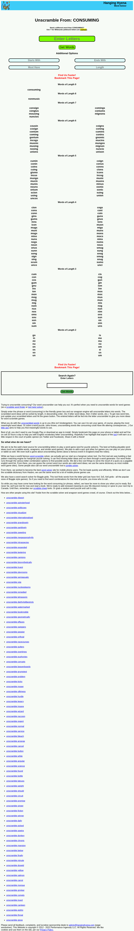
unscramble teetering (16, 552)
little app (5, 428)
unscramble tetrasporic (16, 597)
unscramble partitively (16, 527)
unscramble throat (14, 915)
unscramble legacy (15, 701)
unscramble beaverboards (18, 667)
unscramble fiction (14, 811)
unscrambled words (30, 423)
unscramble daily (14, 821)
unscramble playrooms (16, 572)
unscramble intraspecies (17, 542)
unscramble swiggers (16, 627)
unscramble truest (14, 567)
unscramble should (15, 791)
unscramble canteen (15, 905)
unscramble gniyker (15, 890)
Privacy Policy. (47, 930)
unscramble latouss (15, 781)
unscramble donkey (15, 836)
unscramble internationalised (19, 517)
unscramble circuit (14, 796)
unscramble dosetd (15, 865)
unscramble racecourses (17, 642)
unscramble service (15, 731)
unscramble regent (15, 721)
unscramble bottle (14, 776)
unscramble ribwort (15, 498)
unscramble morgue (15, 885)
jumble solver (72, 465)
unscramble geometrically (18, 617)
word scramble (37, 456)
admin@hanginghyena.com (81, 925)
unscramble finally (14, 855)
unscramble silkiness (16, 691)
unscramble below (14, 850)
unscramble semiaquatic (17, 577)
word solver (46, 470)
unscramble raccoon (15, 716)
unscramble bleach (15, 736)
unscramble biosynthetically (19, 562)
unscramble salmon (15, 875)
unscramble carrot (14, 880)
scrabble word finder (15, 407)
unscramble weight (15, 786)
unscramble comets (15, 895)
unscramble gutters (15, 647)
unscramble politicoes (16, 508)
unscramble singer (14, 806)
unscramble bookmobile (17, 612)
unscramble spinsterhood (18, 503)
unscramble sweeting (16, 532)
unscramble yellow (15, 870)
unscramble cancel (15, 746)
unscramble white (14, 756)
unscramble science (15, 766)
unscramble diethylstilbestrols (20, 602)
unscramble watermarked (18, 607)
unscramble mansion (16, 845)
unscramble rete (13, 582)
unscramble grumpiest (16, 672)
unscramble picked (15, 826)
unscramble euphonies (16, 657)
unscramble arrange (15, 741)
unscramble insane (15, 706)
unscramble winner (15, 816)
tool (115, 434)
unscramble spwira (15, 831)
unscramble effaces (15, 622)
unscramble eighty (14, 910)
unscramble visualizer (16, 513)
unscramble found (14, 771)
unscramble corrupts (15, 662)
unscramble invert (14, 900)
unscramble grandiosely (17, 522)
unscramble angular (15, 761)
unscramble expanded (16, 547)
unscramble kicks (14, 681)
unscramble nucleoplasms (18, 587)
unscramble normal (15, 726)
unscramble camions (16, 557)
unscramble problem (15, 676)
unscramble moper (15, 686)
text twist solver (35, 407)
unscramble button (15, 751)
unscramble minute (15, 860)
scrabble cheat (40, 488)
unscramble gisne (14, 920)
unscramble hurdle (15, 696)
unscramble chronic (15, 840)
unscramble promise (15, 801)
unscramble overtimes (16, 652)
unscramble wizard (15, 711)
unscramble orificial (15, 637)
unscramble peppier (15, 632)
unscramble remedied (16, 592)
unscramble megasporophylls (20, 537)
